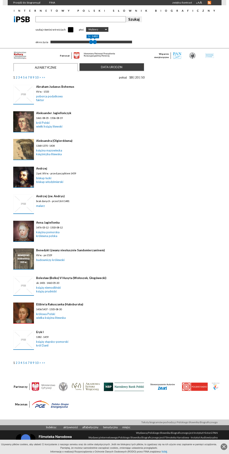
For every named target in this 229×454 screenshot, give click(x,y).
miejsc (126, 427)
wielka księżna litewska (51, 317)
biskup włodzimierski (49, 182)
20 (137, 77)
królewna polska (46, 236)
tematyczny (110, 427)
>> (43, 77)
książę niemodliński (48, 287)
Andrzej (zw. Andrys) (50, 196)
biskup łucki (43, 178)
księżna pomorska (48, 232)
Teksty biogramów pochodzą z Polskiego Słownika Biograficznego (179, 422)
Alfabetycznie (45, 67)
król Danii (42, 345)
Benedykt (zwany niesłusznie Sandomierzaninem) (70, 250)
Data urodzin (111, 67)
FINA (52, 2)
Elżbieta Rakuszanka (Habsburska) (59, 304)
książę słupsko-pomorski (52, 341)
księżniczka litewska (49, 154)
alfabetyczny (90, 427)
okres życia (41, 42)
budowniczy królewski (50, 260)
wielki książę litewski (49, 126)
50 (143, 77)
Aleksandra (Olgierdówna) (54, 140)
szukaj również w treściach (50, 29)
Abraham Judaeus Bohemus (55, 86)
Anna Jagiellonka (48, 222)
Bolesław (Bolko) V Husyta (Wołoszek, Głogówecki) (71, 278)
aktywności (70, 427)
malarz (40, 206)
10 (37, 77)
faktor (40, 100)
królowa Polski (45, 314)
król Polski (43, 122)
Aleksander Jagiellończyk (53, 113)
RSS (209, 2)
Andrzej (41, 168)
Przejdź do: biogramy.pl (26, 2)
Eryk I (40, 332)
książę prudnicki (46, 291)
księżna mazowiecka (49, 150)
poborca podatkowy (49, 96)
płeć (81, 29)
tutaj (164, 451)
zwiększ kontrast (182, 2)
